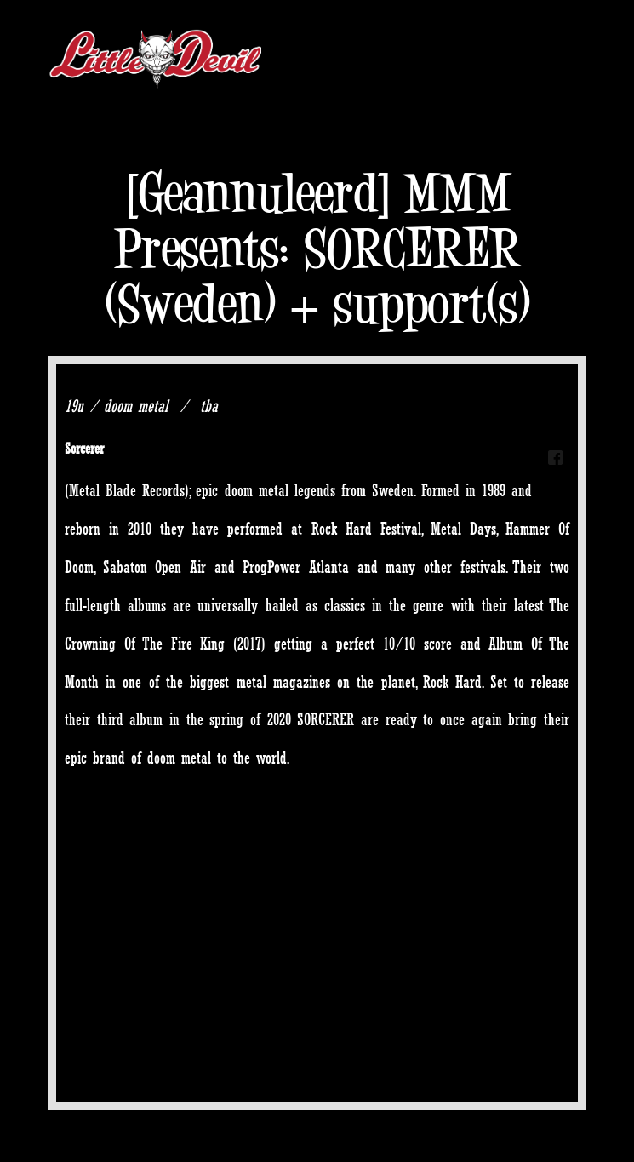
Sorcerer (84, 448)
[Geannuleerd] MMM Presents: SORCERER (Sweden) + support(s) (317, 248)
